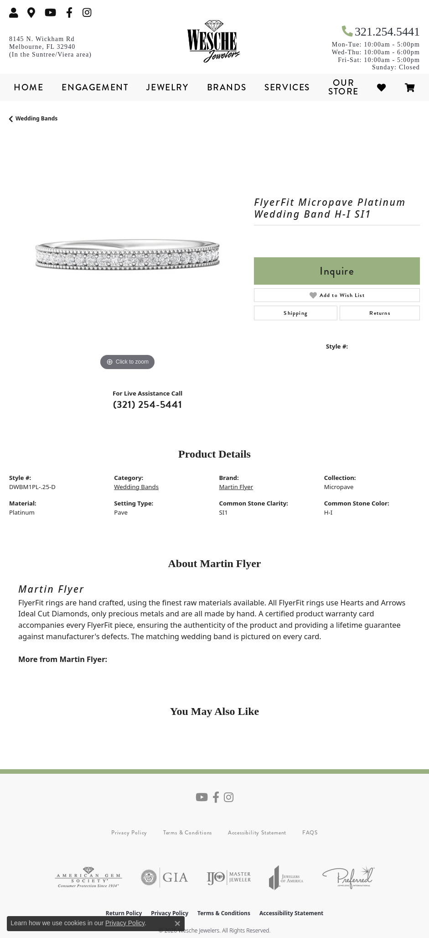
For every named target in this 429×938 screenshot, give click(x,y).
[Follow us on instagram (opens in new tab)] (87, 13)
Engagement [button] (95, 87)
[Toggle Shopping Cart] (410, 87)
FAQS (310, 832)
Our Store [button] (343, 87)
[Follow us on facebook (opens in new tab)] (69, 13)
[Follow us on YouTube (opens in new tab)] (50, 13)
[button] (13, 13)
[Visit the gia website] (164, 877)
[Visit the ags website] (88, 877)
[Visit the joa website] (286, 877)
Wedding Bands (36, 118)
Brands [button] (227, 87)
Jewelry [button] (167, 87)
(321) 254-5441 (147, 404)
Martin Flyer (236, 487)
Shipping (296, 313)
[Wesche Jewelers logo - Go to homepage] (214, 41)
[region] (127, 255)
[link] (31, 13)
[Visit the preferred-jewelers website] (348, 877)
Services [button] (287, 87)
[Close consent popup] (177, 923)
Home (28, 87)
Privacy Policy (129, 832)
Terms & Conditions (187, 832)
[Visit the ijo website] (229, 877)
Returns (379, 313)
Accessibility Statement (257, 832)
